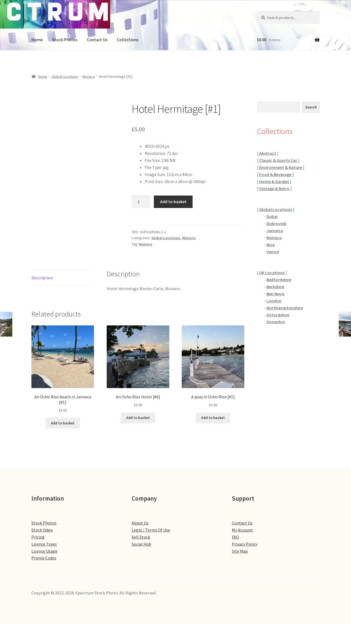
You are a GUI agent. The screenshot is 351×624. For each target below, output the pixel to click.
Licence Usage (44, 551)
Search (311, 107)
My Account (242, 530)
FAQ (235, 537)
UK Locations (272, 272)
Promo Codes (43, 558)
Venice (272, 251)
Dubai (272, 216)
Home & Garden (274, 181)
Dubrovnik (276, 223)
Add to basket (173, 201)
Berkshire (275, 286)
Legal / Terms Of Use (151, 530)
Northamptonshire (284, 308)
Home (37, 39)
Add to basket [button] (62, 423)
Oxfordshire (277, 315)
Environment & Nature (281, 167)
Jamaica (274, 230)
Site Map (240, 551)
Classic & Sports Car (278, 160)
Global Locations (64, 76)
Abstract (267, 153)
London (273, 300)
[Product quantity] (141, 202)
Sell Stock (141, 537)
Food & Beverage (275, 174)
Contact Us (97, 39)
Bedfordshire (278, 279)
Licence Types (44, 544)
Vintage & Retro (274, 188)
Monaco (88, 76)
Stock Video (42, 530)
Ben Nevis (275, 293)
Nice (270, 244)
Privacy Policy (244, 544)
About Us (140, 523)
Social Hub (141, 544)
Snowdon (275, 321)
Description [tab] (42, 277)
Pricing (38, 537)
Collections (127, 39)
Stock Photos (64, 39)
